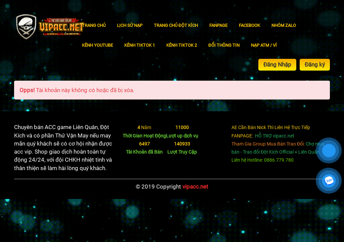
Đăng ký (315, 64)
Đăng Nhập (277, 64)
